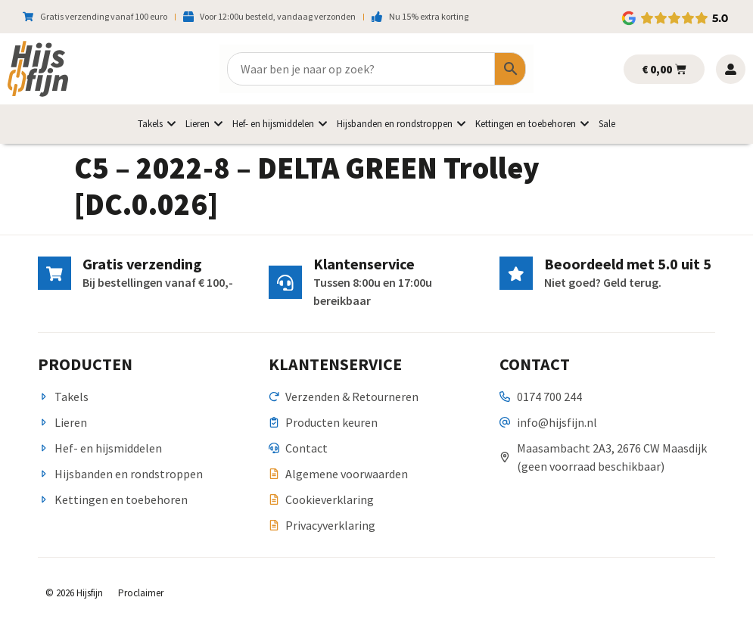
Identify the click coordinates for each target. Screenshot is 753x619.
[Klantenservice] (285, 282)
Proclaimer (140, 592)
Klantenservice (364, 263)
